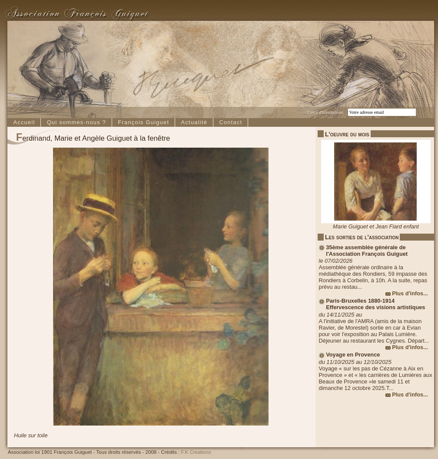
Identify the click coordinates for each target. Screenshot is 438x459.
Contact (230, 122)
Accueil (24, 122)
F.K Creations (196, 452)
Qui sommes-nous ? (76, 122)
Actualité (194, 122)
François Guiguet (143, 122)
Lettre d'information (325, 112)
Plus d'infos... (410, 293)
